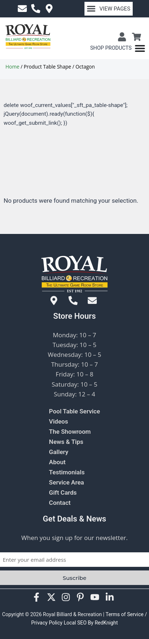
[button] (108, 9)
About (57, 462)
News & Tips (66, 441)
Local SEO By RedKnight (91, 623)
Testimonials (66, 472)
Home (12, 66)
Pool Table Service (74, 411)
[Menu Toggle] (117, 48)
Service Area (66, 482)
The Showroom (70, 431)
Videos (58, 421)
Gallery (58, 451)
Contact (60, 502)
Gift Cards (63, 492)
